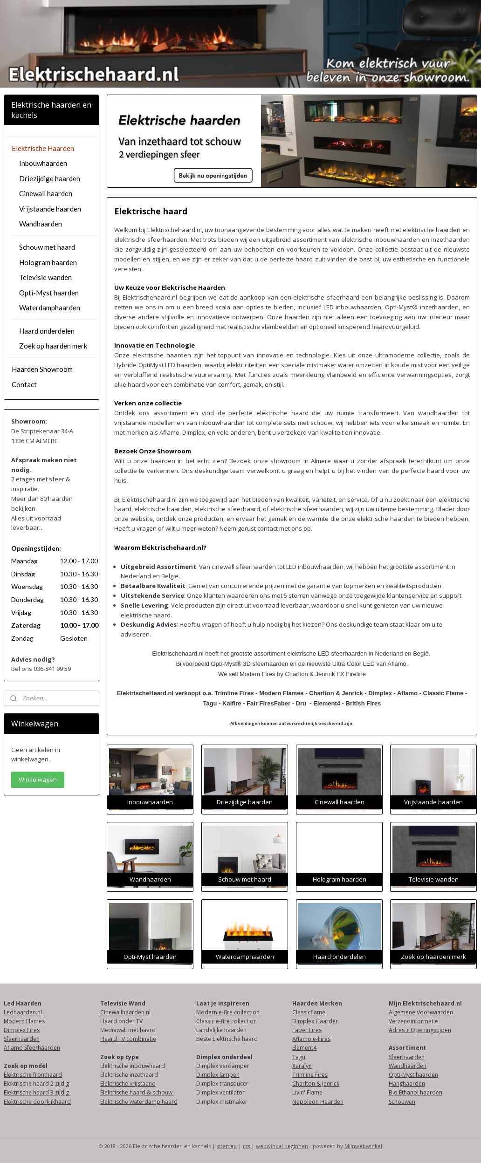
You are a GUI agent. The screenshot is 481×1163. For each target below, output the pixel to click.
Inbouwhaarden (43, 163)
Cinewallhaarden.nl (125, 1012)
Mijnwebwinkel (363, 1145)
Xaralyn (302, 1066)
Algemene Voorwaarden (421, 1012)
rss (246, 1145)
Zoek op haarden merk (53, 346)
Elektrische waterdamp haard (139, 1102)
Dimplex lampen (218, 1075)
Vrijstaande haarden (50, 209)
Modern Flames (24, 1021)
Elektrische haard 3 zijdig (37, 1092)
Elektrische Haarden (43, 148)
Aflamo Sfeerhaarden (32, 1048)
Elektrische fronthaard (33, 1075)
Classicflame (308, 1012)
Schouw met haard (47, 247)
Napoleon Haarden (318, 1102)
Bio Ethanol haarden (415, 1092)
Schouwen (402, 1102)
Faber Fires (307, 1030)
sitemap (227, 1145)
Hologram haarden (48, 262)
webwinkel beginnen (282, 1145)
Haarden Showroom (42, 369)
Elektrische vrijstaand (128, 1084)
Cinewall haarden (45, 193)
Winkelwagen (38, 779)
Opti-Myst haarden (49, 292)
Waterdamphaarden (49, 307)
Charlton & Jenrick (315, 1084)
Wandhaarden (40, 223)
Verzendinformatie (413, 1021)
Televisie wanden (45, 277)
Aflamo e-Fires (311, 1039)
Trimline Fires (310, 1075)
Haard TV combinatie (128, 1039)
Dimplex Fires (22, 1030)
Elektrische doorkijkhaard (37, 1102)
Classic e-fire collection (226, 1021)
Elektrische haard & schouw (137, 1092)
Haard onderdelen (47, 331)
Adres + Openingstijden (420, 1030)
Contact (24, 384)
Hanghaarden (407, 1084)
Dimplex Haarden (315, 1021)
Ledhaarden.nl (23, 1012)
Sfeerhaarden (22, 1039)
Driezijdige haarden (49, 178)
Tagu (298, 1057)
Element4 (304, 1048)
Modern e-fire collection (228, 1012)
